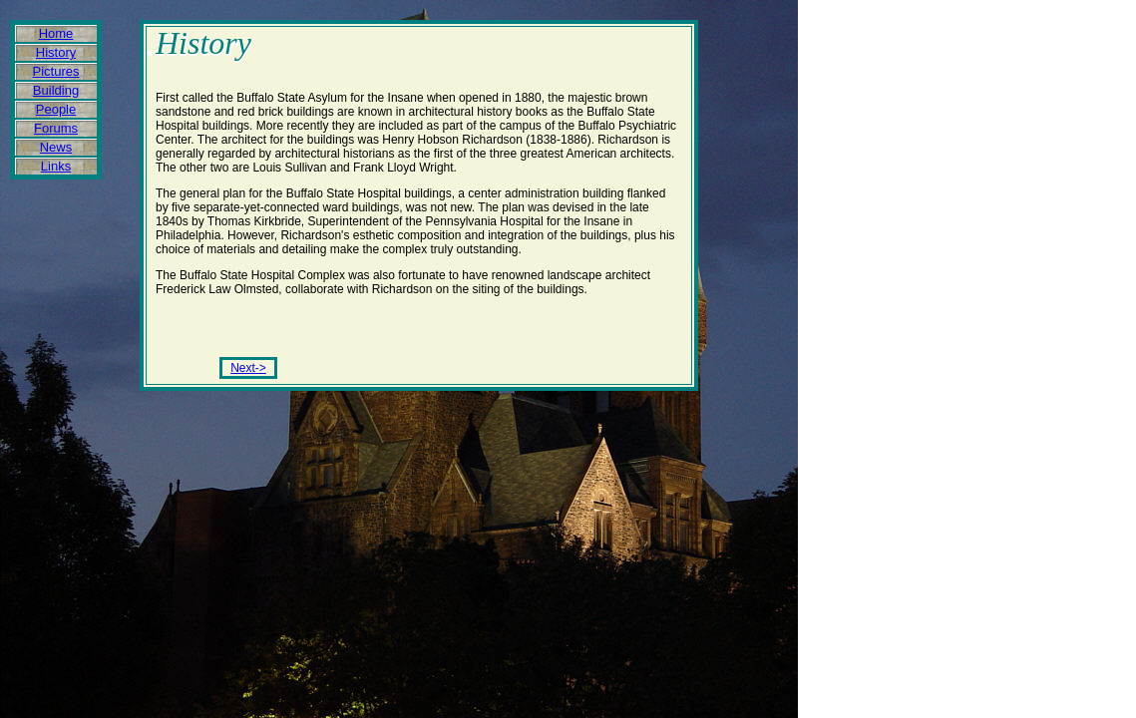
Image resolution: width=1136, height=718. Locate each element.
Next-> (248, 368)
